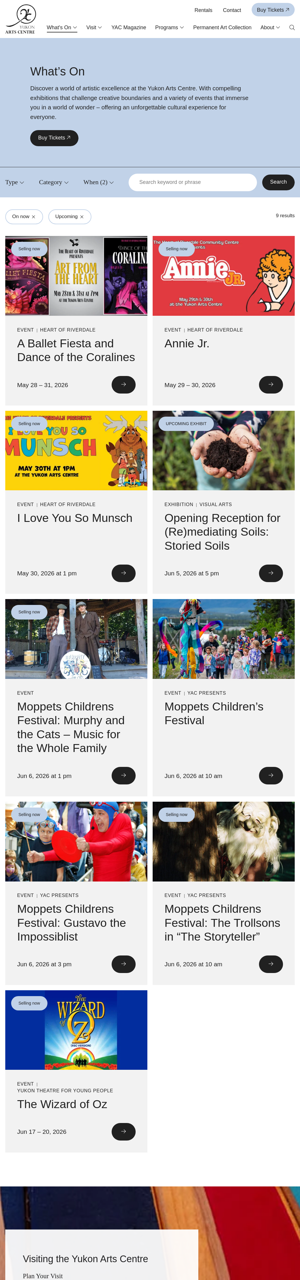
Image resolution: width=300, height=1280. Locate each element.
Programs (169, 27)
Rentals (203, 10)
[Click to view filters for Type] (14, 182)
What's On (62, 27)
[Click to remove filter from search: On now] (33, 216)
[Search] (278, 182)
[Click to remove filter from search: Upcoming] (82, 216)
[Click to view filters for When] (98, 182)
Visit (94, 27)
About (270, 27)
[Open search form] (292, 28)
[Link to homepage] (20, 19)
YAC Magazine (128, 27)
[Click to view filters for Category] (54, 182)
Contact (232, 10)
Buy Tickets (273, 10)
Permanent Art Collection (222, 27)
